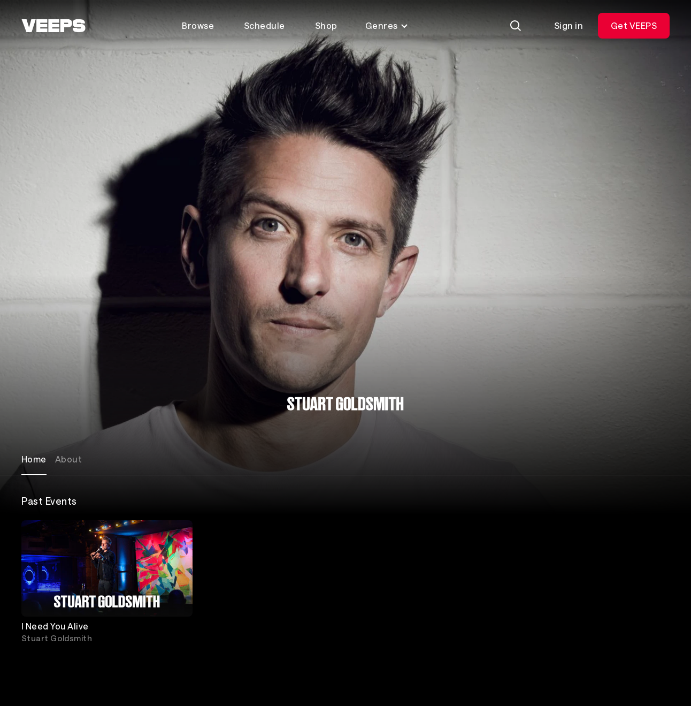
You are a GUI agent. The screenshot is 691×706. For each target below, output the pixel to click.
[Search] (515, 26)
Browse (198, 25)
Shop (326, 25)
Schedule (264, 25)
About (68, 459)
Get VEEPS (634, 25)
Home (34, 459)
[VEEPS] (53, 25)
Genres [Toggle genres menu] (387, 25)
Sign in (568, 25)
